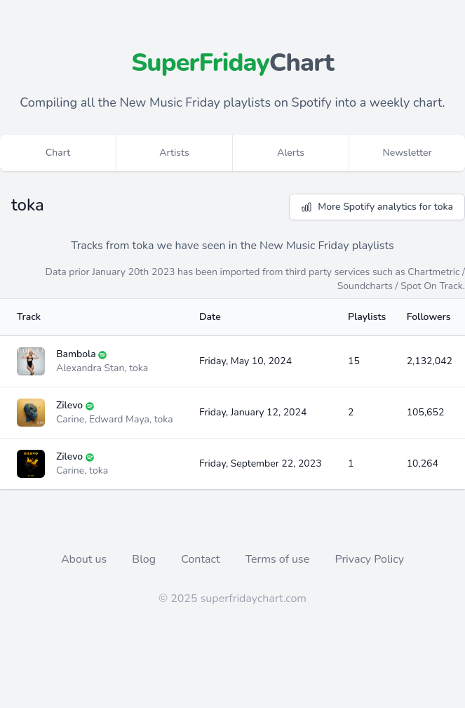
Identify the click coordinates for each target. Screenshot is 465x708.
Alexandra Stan (90, 368)
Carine (70, 419)
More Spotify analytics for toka (377, 206)
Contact (201, 559)
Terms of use (279, 559)
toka (138, 368)
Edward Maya (119, 419)
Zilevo (69, 405)
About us (85, 559)
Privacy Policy (369, 559)
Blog (145, 559)
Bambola (76, 354)
